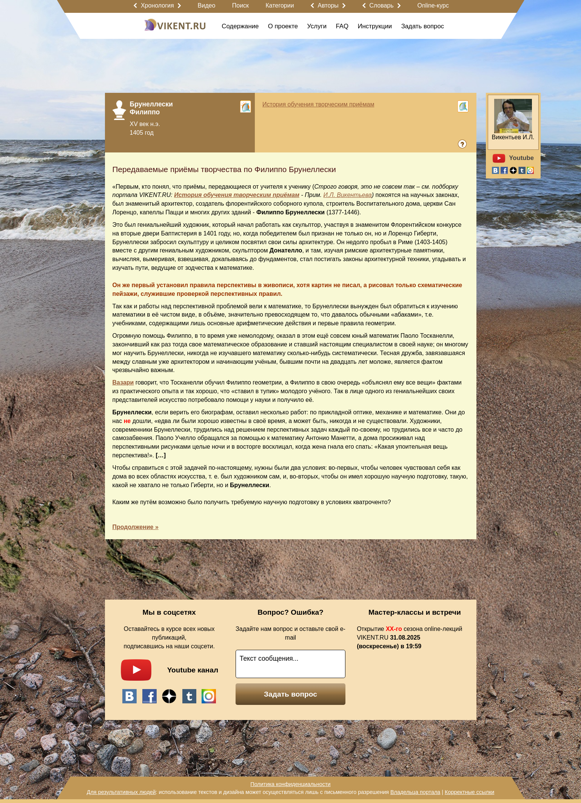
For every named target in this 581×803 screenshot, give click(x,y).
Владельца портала (415, 792)
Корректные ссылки (469, 792)
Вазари (123, 382)
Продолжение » (136, 527)
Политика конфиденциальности (290, 784)
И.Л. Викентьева (348, 195)
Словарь (381, 5)
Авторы (328, 5)
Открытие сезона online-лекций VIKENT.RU (409, 637)
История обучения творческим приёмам (318, 104)
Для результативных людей (121, 792)
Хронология (157, 5)
